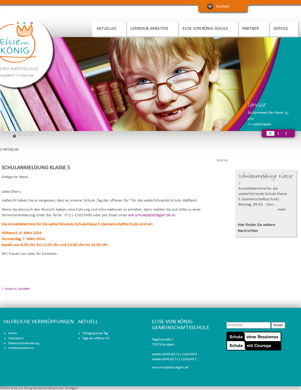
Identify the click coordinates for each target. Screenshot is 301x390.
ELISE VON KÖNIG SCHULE (206, 28)
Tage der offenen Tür (96, 338)
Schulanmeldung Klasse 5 (265, 179)
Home (12, 333)
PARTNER (252, 28)
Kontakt (222, 6)
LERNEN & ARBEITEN (150, 28)
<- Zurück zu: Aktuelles (16, 289)
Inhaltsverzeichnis (21, 348)
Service (257, 104)
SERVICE (282, 28)
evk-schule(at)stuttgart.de (149, 215)
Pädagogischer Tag (95, 333)
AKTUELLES (107, 28)
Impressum (16, 338)
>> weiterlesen (259, 124)
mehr (281, 210)
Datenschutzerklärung (23, 343)
